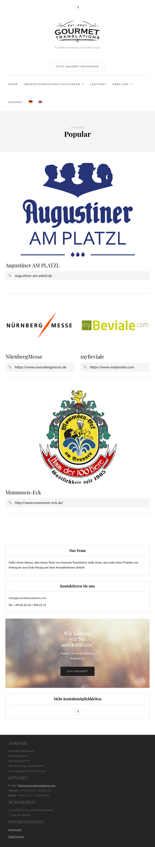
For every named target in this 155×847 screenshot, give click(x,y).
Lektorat (98, 84)
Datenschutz (16, 836)
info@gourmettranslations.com (27, 598)
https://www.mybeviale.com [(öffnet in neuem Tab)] (112, 367)
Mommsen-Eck (23, 492)
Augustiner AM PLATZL (32, 265)
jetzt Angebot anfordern (77, 66)
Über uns (120, 84)
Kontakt (15, 102)
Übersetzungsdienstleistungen (52, 84)
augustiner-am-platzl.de (33, 275)
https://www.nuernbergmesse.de (40, 367)
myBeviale (92, 356)
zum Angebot (77, 671)
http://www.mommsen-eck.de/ (39, 502)
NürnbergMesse (23, 356)
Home (13, 84)
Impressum (15, 829)
